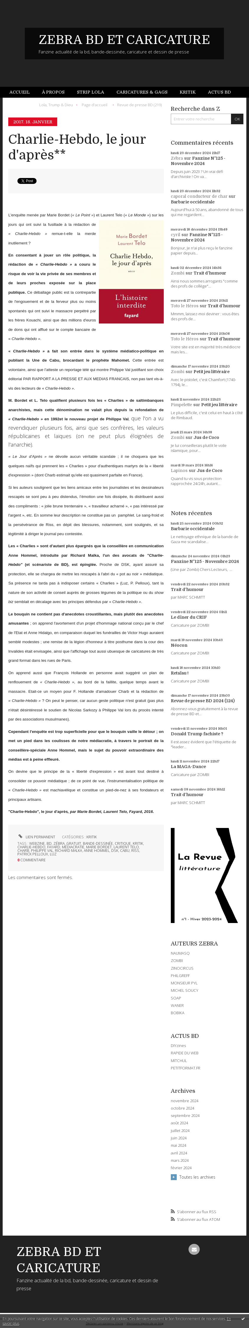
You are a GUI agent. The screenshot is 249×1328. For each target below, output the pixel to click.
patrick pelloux (32, 854)
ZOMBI (177, 960)
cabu (125, 850)
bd (49, 843)
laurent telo (126, 847)
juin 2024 (178, 1138)
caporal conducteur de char (199, 196)
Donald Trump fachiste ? (197, 733)
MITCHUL (179, 1060)
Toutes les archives (197, 1177)
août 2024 (179, 1123)
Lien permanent (36, 836)
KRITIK (91, 836)
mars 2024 (180, 1160)
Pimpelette (181, 404)
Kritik (188, 92)
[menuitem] (22, 92)
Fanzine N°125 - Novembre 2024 (205, 561)
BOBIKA (177, 1012)
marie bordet (99, 847)
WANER (177, 1005)
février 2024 (181, 1167)
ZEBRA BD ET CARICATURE (124, 40)
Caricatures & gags (142, 92)
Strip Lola (90, 92)
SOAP (176, 998)
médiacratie (73, 847)
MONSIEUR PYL (184, 983)
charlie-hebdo (31, 847)
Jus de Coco (206, 437)
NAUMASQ (180, 953)
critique (123, 843)
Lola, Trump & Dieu (56, 104)
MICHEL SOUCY (184, 990)
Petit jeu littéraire (212, 371)
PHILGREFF (180, 975)
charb (23, 850)
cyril (175, 234)
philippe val (42, 850)
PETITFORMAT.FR (185, 1068)
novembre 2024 (184, 1100)
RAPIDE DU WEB (185, 1053)
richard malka (68, 850)
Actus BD (219, 92)
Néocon (179, 645)
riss (135, 850)
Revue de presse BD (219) (139, 104)
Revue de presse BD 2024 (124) (203, 700)
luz (53, 854)
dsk (114, 850)
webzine (37, 843)
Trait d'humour (210, 273)
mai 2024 (178, 1145)
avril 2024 (179, 1153)
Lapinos (179, 470)
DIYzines (178, 1045)
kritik (138, 843)
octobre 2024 (182, 1108)
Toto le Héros (185, 305)
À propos (53, 92)
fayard (53, 847)
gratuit (73, 843)
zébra (59, 843)
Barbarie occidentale (192, 202)
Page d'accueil (94, 104)
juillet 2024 (180, 1130)
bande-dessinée (98, 843)
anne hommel (96, 850)
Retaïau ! (180, 673)
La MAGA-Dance (188, 766)
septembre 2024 (185, 1115)
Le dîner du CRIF (189, 617)
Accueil (19, 92)
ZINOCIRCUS (182, 968)
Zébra (177, 158)
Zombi (177, 273)
